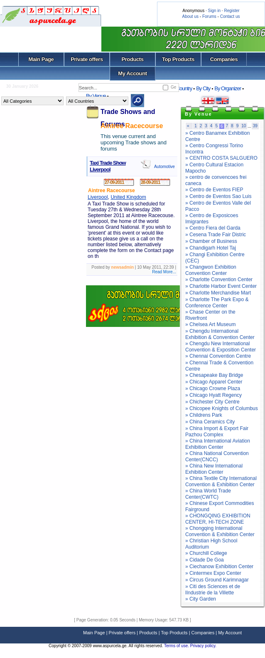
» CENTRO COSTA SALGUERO (221, 158)
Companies (224, 59)
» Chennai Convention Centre (218, 356)
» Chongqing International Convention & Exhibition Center (220, 531)
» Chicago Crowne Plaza (212, 388)
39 (255, 126)
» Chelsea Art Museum (210, 324)
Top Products (178, 59)
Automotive (164, 166)
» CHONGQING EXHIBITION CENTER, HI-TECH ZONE (217, 519)
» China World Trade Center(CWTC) (208, 494)
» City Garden (200, 599)
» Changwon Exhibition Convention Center (210, 270)
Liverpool (98, 197)
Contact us (230, 16)
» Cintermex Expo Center (213, 573)
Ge (173, 87)
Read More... (164, 272)
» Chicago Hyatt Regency (213, 395)
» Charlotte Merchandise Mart (218, 293)
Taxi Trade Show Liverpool (108, 166)
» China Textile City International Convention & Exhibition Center (221, 481)
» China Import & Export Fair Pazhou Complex (216, 431)
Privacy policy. (203, 645)
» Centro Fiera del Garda (212, 228)
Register (231, 10)
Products (132, 59)
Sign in (214, 10)
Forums (209, 16)
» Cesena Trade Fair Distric (215, 234)
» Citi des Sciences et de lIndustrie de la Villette (212, 590)
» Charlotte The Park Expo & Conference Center (217, 303)
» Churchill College (206, 553)
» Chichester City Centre (212, 402)
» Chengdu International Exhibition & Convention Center (220, 334)
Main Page (41, 59)
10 (243, 126)
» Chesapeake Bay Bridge (214, 375)
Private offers (87, 59)
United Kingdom (128, 197)
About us (190, 16)
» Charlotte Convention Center (219, 279)
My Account (132, 73)
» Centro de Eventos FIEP (214, 190)
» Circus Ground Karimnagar (217, 580)
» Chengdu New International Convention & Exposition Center (220, 347)
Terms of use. (177, 645)
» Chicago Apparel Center (213, 382)
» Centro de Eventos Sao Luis (218, 196)
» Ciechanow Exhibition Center (219, 566)
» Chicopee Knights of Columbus (221, 408)
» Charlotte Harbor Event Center (221, 286)
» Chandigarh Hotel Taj (210, 248)
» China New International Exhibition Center (214, 469)
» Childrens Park (203, 415)
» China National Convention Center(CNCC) (217, 456)
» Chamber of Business (211, 241)
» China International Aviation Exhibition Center (217, 444)
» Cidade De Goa (204, 560)
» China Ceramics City (210, 422)
